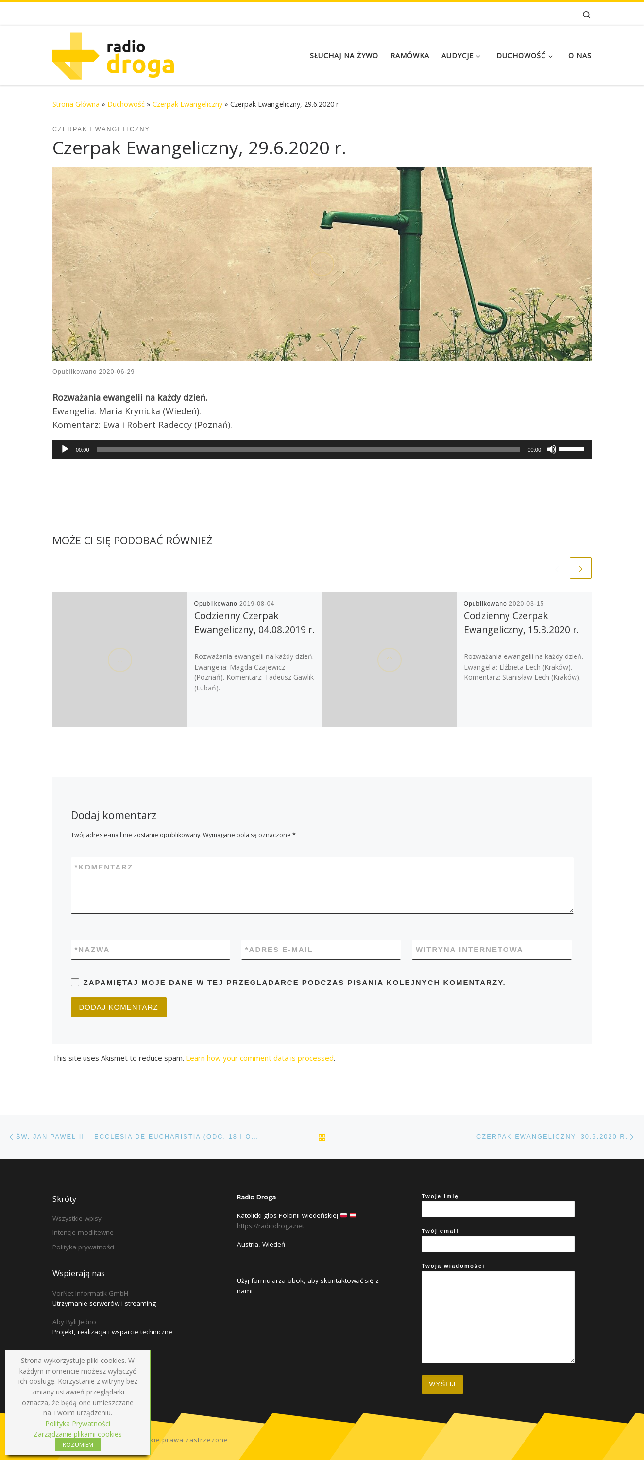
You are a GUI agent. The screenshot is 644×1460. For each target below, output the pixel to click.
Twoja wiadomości (498, 1313)
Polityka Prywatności (77, 1423)
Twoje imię (498, 1205)
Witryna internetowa (470, 949)
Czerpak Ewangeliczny (187, 104)
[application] (322, 449)
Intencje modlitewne (83, 1232)
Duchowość (126, 104)
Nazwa (92, 949)
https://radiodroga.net (270, 1225)
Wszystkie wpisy (77, 1218)
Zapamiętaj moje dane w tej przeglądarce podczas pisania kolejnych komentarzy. (295, 982)
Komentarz (104, 866)
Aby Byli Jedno (74, 1321)
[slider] (308, 449)
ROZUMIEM (78, 1445)
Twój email (498, 1240)
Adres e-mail (279, 949)
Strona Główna (76, 104)
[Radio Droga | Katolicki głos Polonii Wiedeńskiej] (113, 54)
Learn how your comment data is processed (260, 1058)
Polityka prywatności (83, 1247)
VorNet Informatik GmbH (90, 1293)
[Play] (65, 449)
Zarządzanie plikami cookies (78, 1434)
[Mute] (552, 449)
